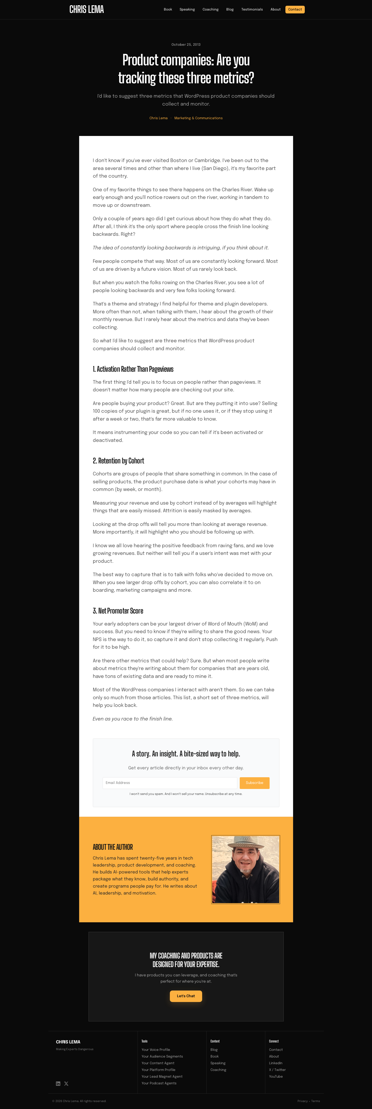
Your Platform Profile (158, 1070)
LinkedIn (276, 1063)
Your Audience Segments (162, 1056)
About (276, 9)
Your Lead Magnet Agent (162, 1076)
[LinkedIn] (58, 1083)
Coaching (211, 9)
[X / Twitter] (66, 1083)
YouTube (276, 1076)
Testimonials (252, 9)
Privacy (303, 1101)
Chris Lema (159, 118)
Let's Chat (186, 996)
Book (168, 9)
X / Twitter (277, 1070)
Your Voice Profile (156, 1050)
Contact (295, 9)
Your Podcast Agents (159, 1083)
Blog (230, 9)
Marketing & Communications (198, 118)
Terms (315, 1101)
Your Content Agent (158, 1063)
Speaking (187, 9)
